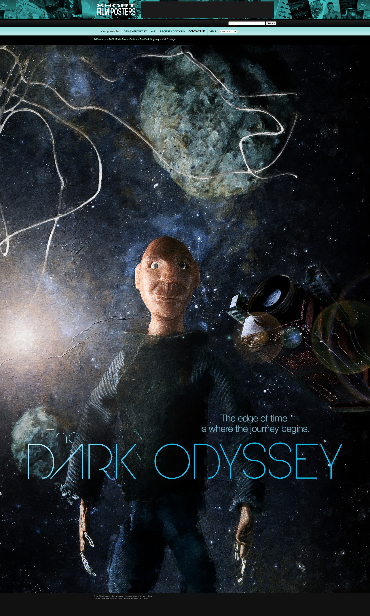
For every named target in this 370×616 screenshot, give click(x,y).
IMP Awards (100, 39)
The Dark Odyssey (149, 39)
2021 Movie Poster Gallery (123, 39)
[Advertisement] (207, 9)
